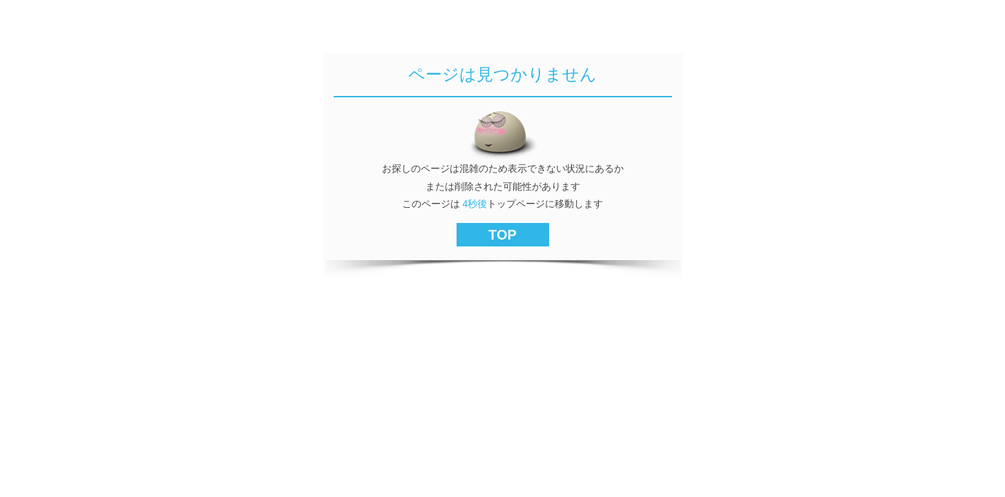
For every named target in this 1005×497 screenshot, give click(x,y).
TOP (502, 234)
